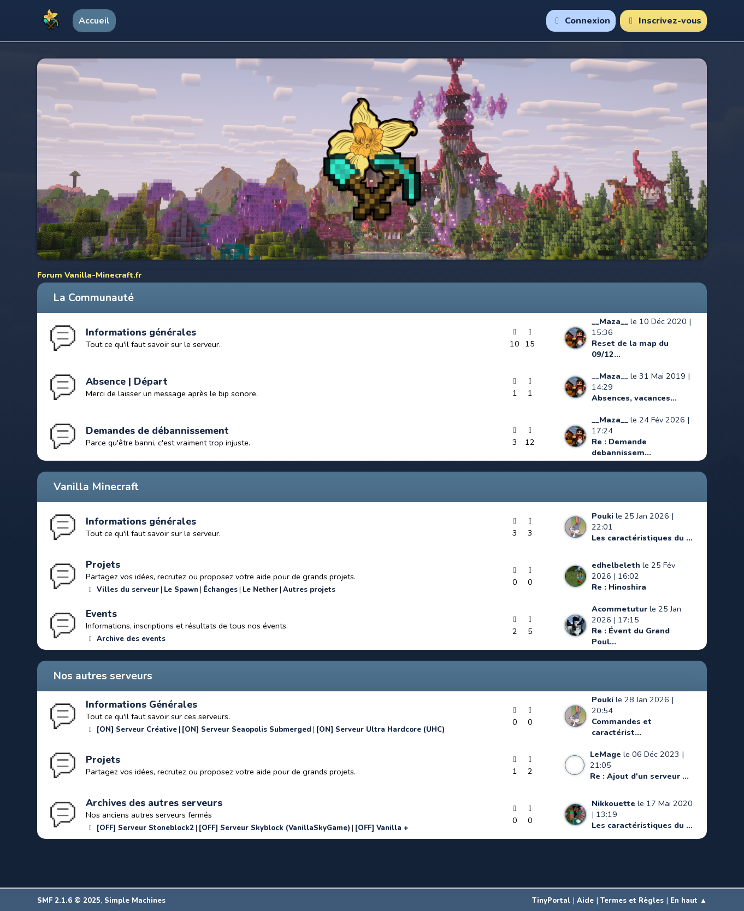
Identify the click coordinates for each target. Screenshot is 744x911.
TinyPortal (551, 901)
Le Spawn (181, 590)
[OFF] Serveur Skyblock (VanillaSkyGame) (274, 828)
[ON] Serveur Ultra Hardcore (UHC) (380, 729)
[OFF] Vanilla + (382, 828)
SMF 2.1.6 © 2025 (69, 901)
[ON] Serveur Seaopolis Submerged (246, 729)
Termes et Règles (632, 901)
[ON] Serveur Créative (137, 729)
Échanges (220, 590)
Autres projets (309, 590)
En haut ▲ (688, 901)
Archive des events (131, 639)
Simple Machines (135, 901)
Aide (585, 901)
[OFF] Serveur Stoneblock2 (145, 828)
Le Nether (260, 590)
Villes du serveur (128, 590)
